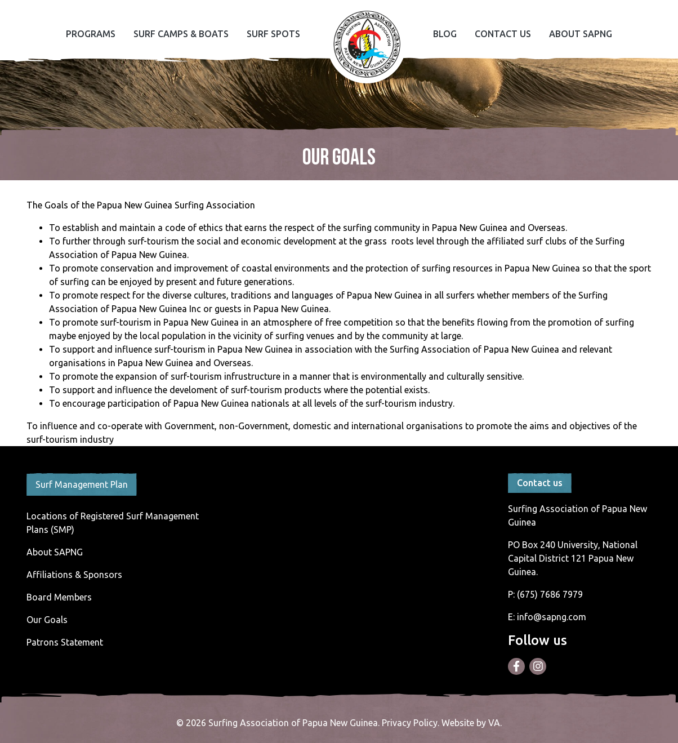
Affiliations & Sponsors (74, 575)
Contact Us (503, 34)
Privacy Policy (410, 723)
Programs (90, 34)
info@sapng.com (551, 617)
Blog (445, 34)
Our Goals (47, 620)
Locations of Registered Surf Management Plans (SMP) (112, 523)
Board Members (59, 597)
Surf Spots (273, 34)
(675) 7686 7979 (550, 594)
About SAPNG (580, 34)
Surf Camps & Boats (181, 34)
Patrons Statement (64, 642)
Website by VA (470, 723)
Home (366, 44)
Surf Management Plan (81, 484)
